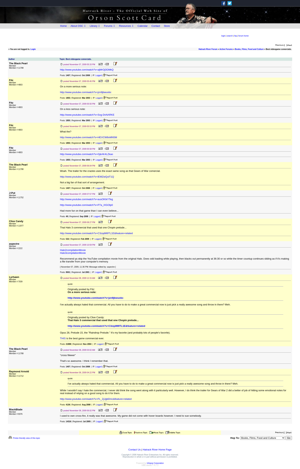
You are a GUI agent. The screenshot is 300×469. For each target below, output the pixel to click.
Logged (98, 75)
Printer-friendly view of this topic (24, 438)
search (230, 36)
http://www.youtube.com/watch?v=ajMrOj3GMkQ (87, 69)
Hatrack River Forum (208, 49)
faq (235, 36)
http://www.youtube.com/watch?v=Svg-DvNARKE (87, 114)
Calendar (143, 25)
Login (33, 49)
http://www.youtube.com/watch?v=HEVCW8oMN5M (88, 137)
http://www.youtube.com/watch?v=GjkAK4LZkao (86, 154)
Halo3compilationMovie (73, 253)
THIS (63, 338)
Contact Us (134, 449)
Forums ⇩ (109, 25)
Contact (156, 25)
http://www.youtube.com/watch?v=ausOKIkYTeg (86, 199)
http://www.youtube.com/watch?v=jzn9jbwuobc (85, 92)
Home (63, 25)
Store (167, 25)
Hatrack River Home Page (157, 449)
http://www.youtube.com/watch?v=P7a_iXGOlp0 (86, 205)
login (223, 36)
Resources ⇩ (126, 25)
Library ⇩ (95, 25)
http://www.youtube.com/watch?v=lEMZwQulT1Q (87, 176)
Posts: (65, 75)
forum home (243, 36)
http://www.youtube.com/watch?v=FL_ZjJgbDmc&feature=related (96, 399)
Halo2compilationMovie (73, 250)
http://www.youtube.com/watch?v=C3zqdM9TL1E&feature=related (96, 233)
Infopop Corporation (155, 463)
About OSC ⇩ (78, 25)
